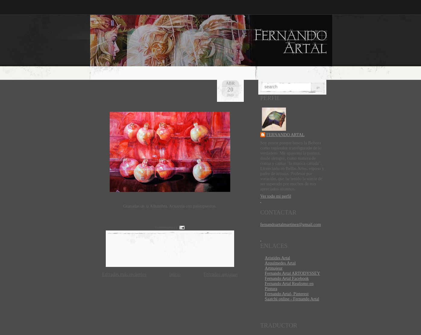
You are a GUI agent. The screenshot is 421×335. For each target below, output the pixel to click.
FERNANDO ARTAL (285, 134)
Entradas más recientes (124, 274)
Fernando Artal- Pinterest (287, 293)
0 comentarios (164, 227)
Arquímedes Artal (280, 263)
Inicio (174, 274)
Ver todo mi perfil (275, 196)
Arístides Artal (277, 257)
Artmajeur (274, 268)
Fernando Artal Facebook (287, 278)
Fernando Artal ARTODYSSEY (292, 273)
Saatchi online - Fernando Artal (292, 298)
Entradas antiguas (220, 274)
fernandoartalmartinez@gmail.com (290, 224)
